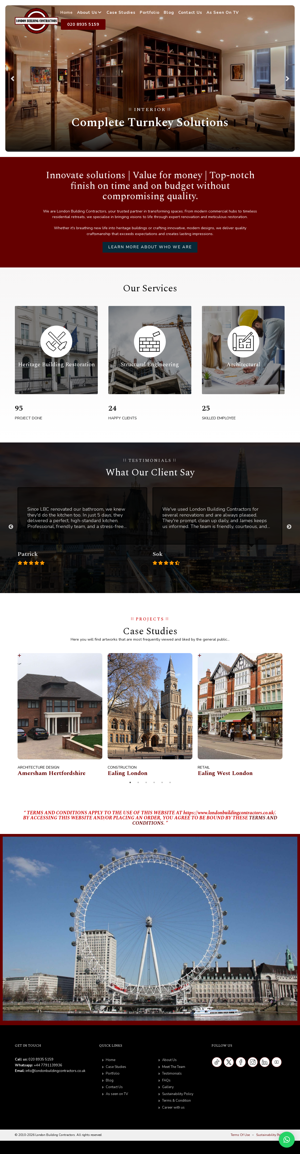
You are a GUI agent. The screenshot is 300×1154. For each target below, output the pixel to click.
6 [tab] (170, 782)
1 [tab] (138, 573)
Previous (11, 527)
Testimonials (172, 1073)
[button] (12, 78)
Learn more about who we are (150, 247)
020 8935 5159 (83, 24)
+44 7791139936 (48, 1065)
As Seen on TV (222, 12)
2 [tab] (146, 573)
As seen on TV (117, 1094)
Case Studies (121, 12)
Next (289, 527)
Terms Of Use (240, 1135)
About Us (87, 12)
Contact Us (190, 12)
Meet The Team (173, 1066)
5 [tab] (162, 782)
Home (66, 12)
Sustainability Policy (177, 1094)
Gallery (168, 1087)
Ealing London (127, 773)
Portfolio (149, 12)
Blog (169, 12)
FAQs (166, 1080)
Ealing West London (225, 773)
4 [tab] (162, 573)
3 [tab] (154, 573)
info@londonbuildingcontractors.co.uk (55, 1070)
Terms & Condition (176, 1100)
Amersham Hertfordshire (52, 773)
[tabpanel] (82, 527)
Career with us (173, 1107)
